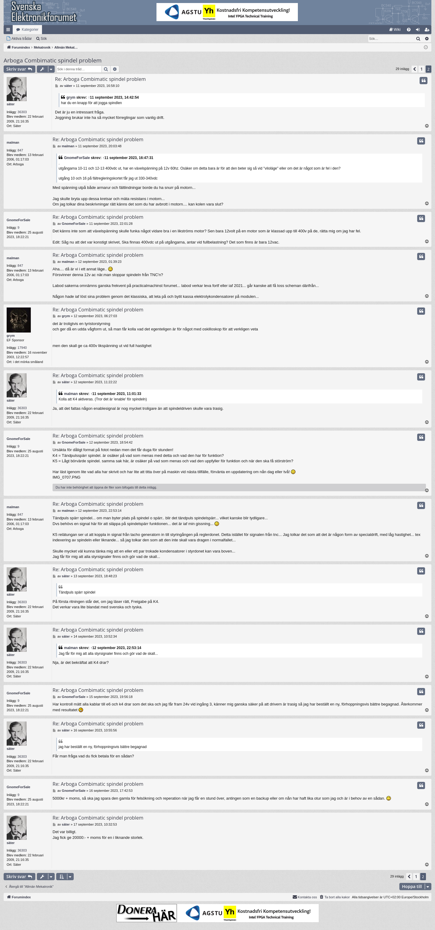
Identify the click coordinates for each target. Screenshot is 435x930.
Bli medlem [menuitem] (428, 30)
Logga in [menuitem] (419, 30)
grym (70, 97)
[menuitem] (395, 29)
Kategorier (30, 29)
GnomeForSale (77, 158)
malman (13, 142)
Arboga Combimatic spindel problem (53, 60)
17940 (22, 347)
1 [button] (421, 69)
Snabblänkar (9, 30)
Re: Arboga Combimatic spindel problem (100, 79)
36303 (22, 112)
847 (20, 150)
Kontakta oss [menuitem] (304, 897)
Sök (43, 39)
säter (10, 104)
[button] (414, 69)
